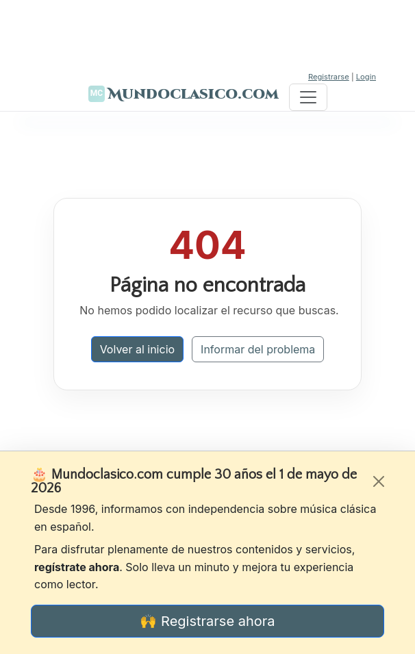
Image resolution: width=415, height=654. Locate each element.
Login (366, 76)
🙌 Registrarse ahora (207, 621)
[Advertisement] (207, 34)
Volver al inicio (137, 349)
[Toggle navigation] (308, 97)
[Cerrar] (378, 481)
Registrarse (328, 76)
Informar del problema (258, 349)
